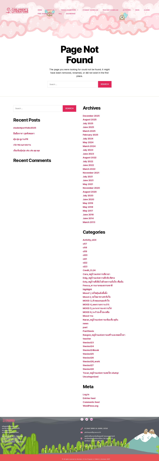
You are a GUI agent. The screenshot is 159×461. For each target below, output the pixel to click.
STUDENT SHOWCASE (90, 10)
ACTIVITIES (127, 10)
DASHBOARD (70, 13)
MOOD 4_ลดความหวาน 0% (97, 304)
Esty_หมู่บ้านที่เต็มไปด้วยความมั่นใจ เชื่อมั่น (104, 281)
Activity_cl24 (90, 239)
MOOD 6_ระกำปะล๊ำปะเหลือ (97, 312)
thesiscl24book (91, 350)
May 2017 (88, 210)
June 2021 (88, 180)
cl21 (85, 259)
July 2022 (88, 161)
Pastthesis (89, 331)
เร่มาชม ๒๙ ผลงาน (22, 144)
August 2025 (90, 119)
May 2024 (88, 142)
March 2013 (89, 222)
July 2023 (88, 150)
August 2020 (90, 191)
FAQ (60, 13)
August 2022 (90, 157)
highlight (88, 289)
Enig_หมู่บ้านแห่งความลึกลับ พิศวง (100, 277)
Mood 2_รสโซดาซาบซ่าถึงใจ (97, 297)
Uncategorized (91, 376)
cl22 (85, 262)
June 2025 (89, 127)
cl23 (85, 266)
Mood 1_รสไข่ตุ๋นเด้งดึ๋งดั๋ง (96, 293)
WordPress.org (91, 405)
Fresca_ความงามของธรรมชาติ (99, 285)
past (85, 327)
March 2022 (89, 169)
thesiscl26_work (92, 361)
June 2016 (89, 214)
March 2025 (89, 131)
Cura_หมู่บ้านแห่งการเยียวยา (97, 274)
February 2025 (91, 134)
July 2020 (88, 195)
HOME (40, 10)
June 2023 (89, 153)
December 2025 (92, 115)
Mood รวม (88, 315)
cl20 (85, 255)
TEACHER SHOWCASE (110, 10)
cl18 (85, 247)
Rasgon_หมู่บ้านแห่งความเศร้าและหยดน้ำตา (105, 335)
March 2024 (89, 146)
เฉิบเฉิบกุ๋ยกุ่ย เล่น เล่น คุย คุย (27, 150)
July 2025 (88, 123)
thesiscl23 (88, 342)
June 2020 (89, 199)
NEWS (137, 10)
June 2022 (89, 165)
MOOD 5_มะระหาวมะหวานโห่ (98, 308)
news (86, 323)
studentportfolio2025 (25, 127)
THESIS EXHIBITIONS (69, 10)
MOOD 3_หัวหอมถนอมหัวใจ (97, 300)
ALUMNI (147, 10)
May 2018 (88, 207)
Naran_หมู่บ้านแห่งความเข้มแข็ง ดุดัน (101, 319)
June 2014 (89, 218)
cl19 (85, 251)
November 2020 (92, 188)
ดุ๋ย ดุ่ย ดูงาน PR (21, 139)
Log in (86, 394)
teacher (87, 338)
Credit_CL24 (90, 270)
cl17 (85, 243)
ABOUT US (51, 10)
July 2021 (88, 176)
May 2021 (88, 184)
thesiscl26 (89, 357)
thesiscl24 (89, 346)
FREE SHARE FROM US (46, 13)
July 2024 (88, 138)
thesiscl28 (89, 369)
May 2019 (88, 203)
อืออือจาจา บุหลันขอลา (24, 133)
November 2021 (91, 172)
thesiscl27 (88, 365)
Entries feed (89, 398)
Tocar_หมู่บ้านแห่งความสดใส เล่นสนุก (102, 372)
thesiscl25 (88, 353)
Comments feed (92, 402)
